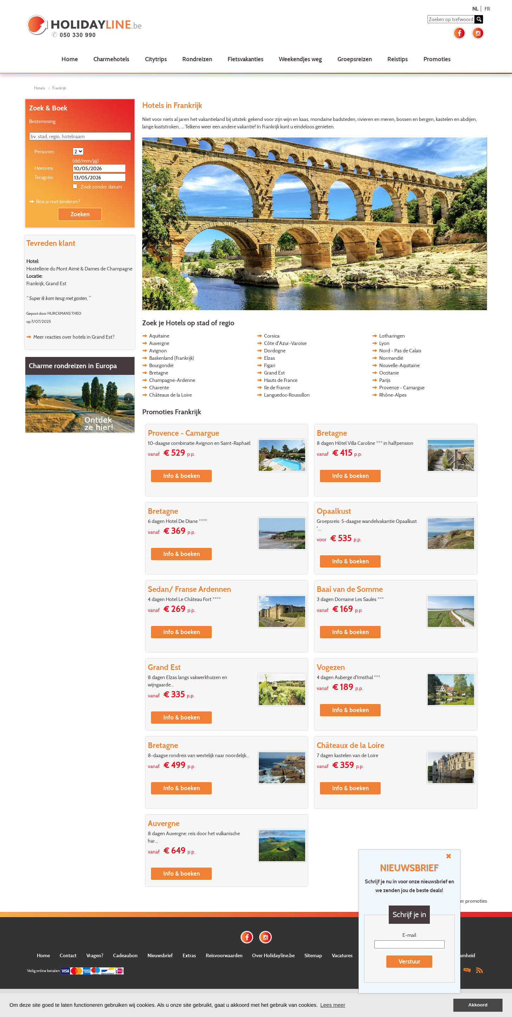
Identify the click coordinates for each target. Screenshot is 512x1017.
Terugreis (43, 177)
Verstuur (409, 961)
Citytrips (156, 59)
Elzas (269, 358)
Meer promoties (470, 901)
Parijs (384, 380)
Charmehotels (111, 59)
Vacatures (342, 955)
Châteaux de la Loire (170, 395)
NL (475, 9)
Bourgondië (161, 365)
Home (69, 59)
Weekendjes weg (300, 59)
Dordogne (274, 350)
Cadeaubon (125, 955)
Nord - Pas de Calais (400, 350)
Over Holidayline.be (273, 955)
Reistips (397, 59)
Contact (68, 955)
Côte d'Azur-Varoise (285, 343)
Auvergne (159, 343)
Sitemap (313, 955)
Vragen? (94, 955)
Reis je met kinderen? (58, 201)
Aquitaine (159, 336)
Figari (269, 365)
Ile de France (277, 387)
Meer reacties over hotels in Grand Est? (73, 337)
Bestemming (42, 121)
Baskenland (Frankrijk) (171, 358)
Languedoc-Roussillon (287, 395)
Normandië (391, 358)
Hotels (39, 87)
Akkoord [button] (478, 1005)
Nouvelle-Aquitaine (399, 365)
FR (487, 9)
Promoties (437, 59)
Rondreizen (197, 59)
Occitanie (389, 373)
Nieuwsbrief (160, 955)
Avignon (158, 350)
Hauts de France (280, 380)
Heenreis (43, 168)
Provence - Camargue (402, 387)
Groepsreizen (354, 59)
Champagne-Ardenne (172, 380)
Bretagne (158, 373)
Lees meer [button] (332, 1005)
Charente (159, 387)
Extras (189, 955)
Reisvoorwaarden (224, 955)
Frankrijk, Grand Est (46, 283)
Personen (44, 151)
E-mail (409, 935)
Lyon (384, 343)
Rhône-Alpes (393, 395)
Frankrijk (59, 87)
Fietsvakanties (245, 59)
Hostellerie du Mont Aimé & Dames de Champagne (79, 268)
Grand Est (274, 373)
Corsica (272, 336)
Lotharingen (392, 336)
